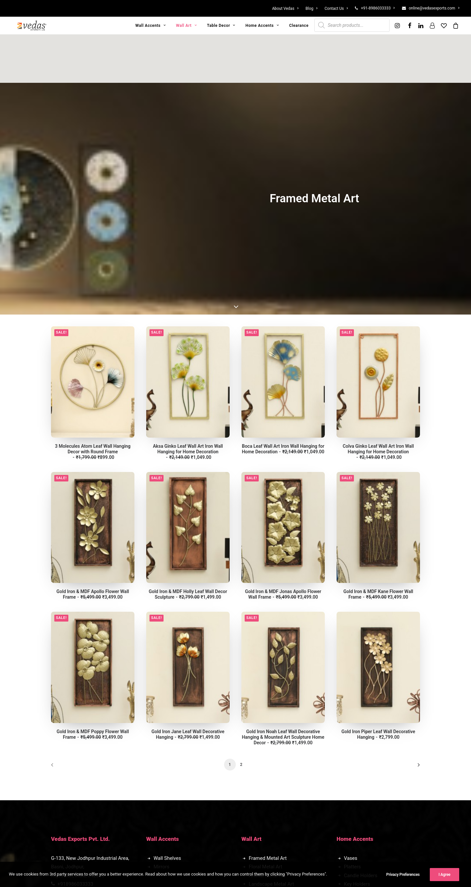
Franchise (354, 756)
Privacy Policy (74, 765)
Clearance (298, 25)
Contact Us (336, 8)
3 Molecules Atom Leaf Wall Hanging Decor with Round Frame (93, 294)
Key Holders (357, 727)
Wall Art (186, 25)
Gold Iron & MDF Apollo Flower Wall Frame (93, 437)
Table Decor (221, 25)
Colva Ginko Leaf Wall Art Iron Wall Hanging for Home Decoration (378, 294)
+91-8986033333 (378, 8)
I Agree (444, 877)
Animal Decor (168, 772)
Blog (311, 8)
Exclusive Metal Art (269, 735)
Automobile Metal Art (272, 744)
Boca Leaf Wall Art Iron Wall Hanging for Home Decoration (283, 291)
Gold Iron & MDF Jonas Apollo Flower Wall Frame (283, 437)
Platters (352, 710)
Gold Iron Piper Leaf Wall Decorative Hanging (378, 577)
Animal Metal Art (267, 718)
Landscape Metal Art (271, 727)
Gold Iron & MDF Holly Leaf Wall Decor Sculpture (188, 437)
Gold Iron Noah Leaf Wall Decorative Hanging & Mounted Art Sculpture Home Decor (283, 580)
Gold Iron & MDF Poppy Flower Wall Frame (93, 577)
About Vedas (285, 8)
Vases (351, 701)
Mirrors (161, 710)
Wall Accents (150, 25)
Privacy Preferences (403, 877)
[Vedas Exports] (32, 25)
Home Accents (262, 25)
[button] (398, 25)
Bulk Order (355, 765)
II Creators (254, 862)
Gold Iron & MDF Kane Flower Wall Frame (378, 437)
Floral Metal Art (265, 710)
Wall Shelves (167, 701)
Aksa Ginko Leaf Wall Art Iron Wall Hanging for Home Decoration (188, 294)
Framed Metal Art (268, 701)
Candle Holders (360, 718)
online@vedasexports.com (434, 8)
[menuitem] (287, 8)
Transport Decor (171, 780)
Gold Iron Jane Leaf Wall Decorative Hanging (187, 577)
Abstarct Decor (170, 763)
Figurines (164, 754)
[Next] (411, 610)
